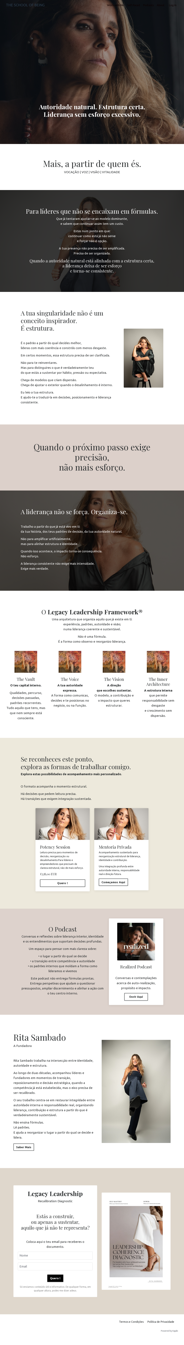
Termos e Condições (131, 1328)
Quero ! (62, 886)
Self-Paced (133, 5)
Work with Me (115, 5)
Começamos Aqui (113, 885)
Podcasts (148, 5)
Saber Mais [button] (23, 1152)
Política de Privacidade (160, 1328)
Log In (172, 5)
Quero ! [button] (55, 1284)
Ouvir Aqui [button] (136, 1000)
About (160, 5)
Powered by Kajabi (169, 1337)
